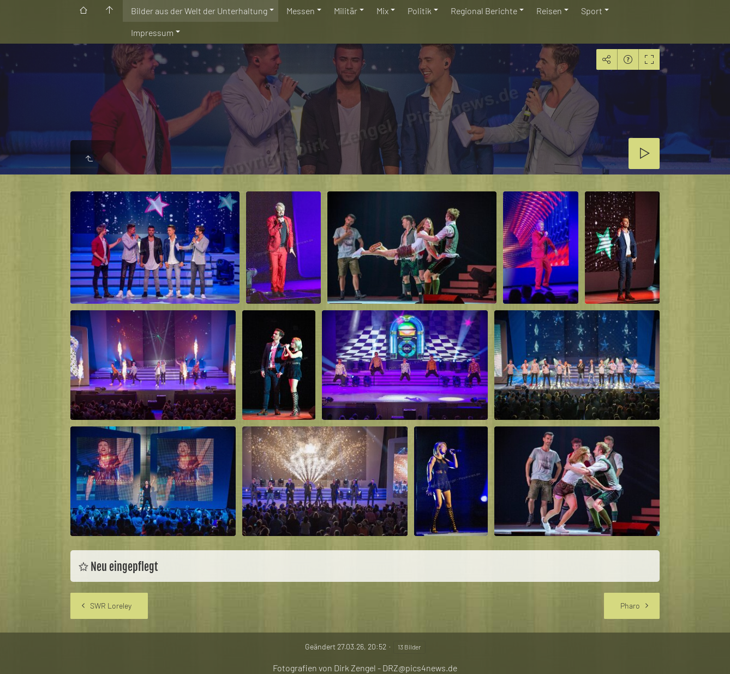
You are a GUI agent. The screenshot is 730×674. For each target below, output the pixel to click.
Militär (345, 10)
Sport (591, 10)
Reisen (549, 10)
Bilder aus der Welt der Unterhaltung (199, 10)
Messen (300, 10)
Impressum (152, 32)
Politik (420, 10)
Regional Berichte (484, 10)
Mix (382, 10)
